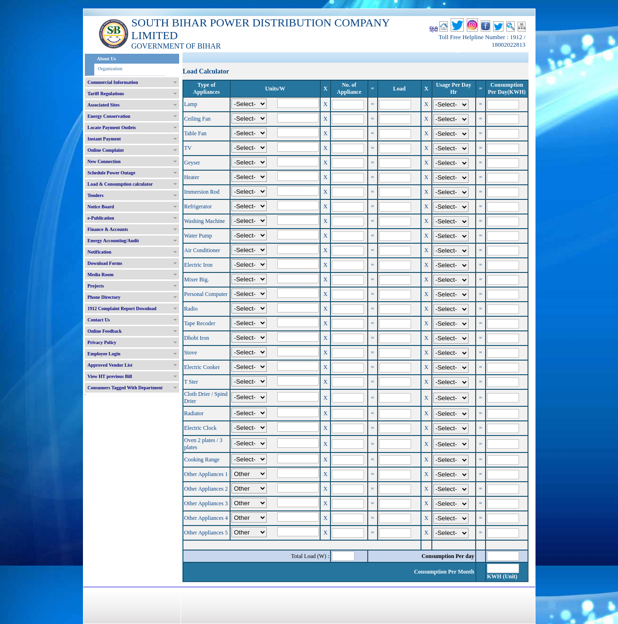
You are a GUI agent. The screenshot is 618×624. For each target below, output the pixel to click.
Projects (96, 285)
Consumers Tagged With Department (125, 387)
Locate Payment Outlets (112, 127)
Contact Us (99, 319)
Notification (100, 252)
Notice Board (101, 206)
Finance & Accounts (108, 229)
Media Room (101, 274)
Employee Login (104, 353)
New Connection (104, 161)
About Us (106, 58)
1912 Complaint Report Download (122, 308)
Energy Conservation (109, 116)
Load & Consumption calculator (120, 184)
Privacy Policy (102, 342)
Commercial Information (113, 82)
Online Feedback (105, 331)
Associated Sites (104, 104)
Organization (110, 68)
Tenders (96, 195)
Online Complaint (106, 150)
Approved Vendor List (110, 365)
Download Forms (105, 263)
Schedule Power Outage (111, 172)
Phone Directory (104, 297)
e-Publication (101, 218)
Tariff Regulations (106, 93)
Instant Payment (104, 138)
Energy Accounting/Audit (113, 240)
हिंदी (433, 29)
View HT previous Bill (110, 376)
